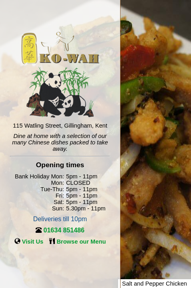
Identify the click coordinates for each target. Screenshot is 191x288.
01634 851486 (64, 230)
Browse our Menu (81, 241)
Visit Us (33, 241)
